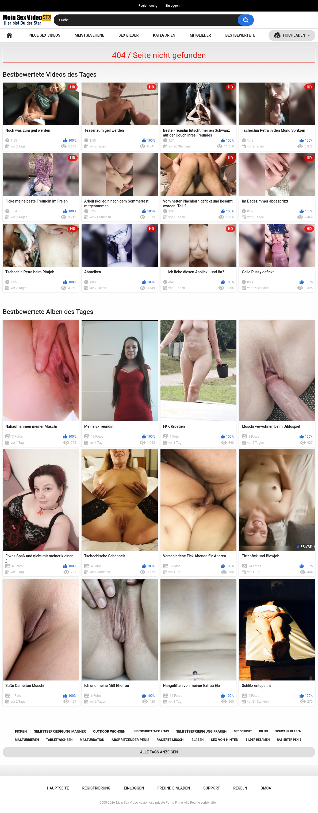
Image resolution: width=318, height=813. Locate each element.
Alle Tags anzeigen (159, 752)
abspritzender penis (131, 740)
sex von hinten (224, 740)
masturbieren (27, 740)
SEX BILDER (128, 35)
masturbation (92, 740)
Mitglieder (200, 35)
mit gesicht (243, 731)
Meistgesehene (89, 35)
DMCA (265, 788)
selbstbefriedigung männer (60, 731)
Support (211, 788)
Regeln (240, 788)
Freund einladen (173, 788)
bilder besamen (258, 739)
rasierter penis (289, 739)
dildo (263, 731)
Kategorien (164, 35)
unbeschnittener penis (151, 731)
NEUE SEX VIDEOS (44, 35)
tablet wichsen (59, 740)
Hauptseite (9, 35)
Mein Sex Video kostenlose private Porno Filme (149, 802)
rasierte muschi (171, 740)
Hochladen (294, 35)
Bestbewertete (240, 35)
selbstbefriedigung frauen (201, 731)
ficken (21, 731)
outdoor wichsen (109, 731)
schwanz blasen (288, 731)
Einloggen (173, 5)
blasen (197, 740)
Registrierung (148, 5)
